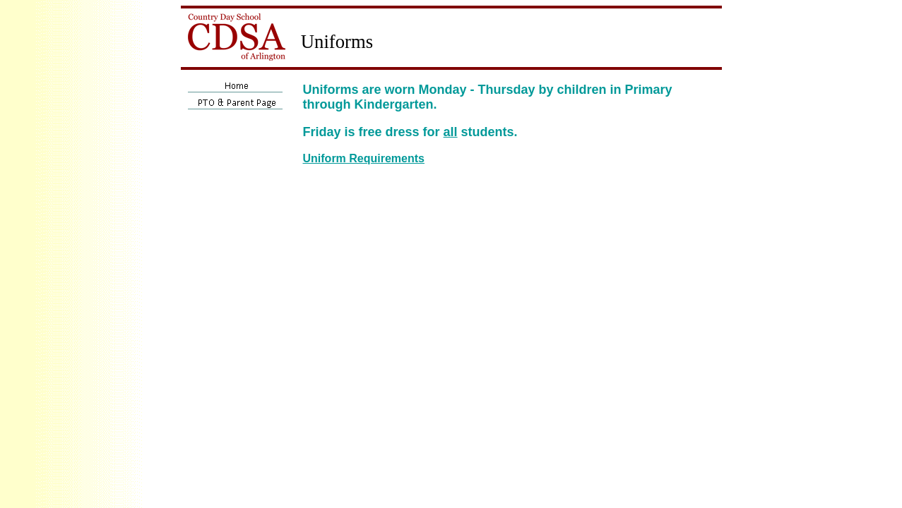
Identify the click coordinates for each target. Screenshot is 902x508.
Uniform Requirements (364, 158)
